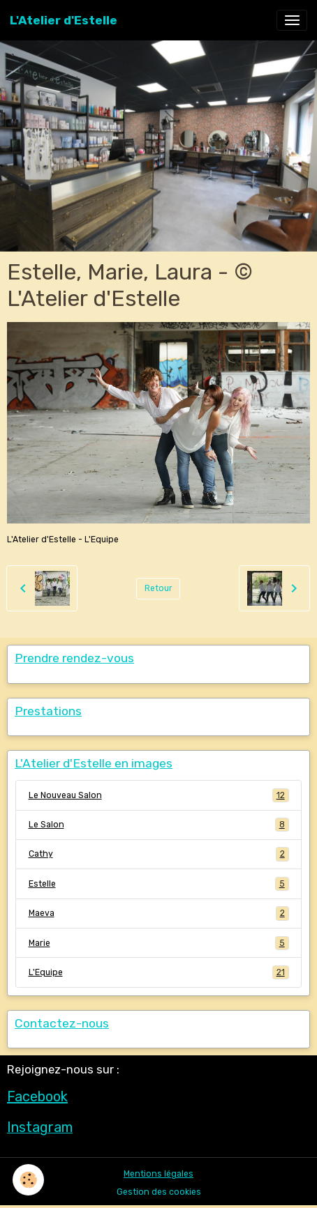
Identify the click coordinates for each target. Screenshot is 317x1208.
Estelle (159, 884)
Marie (159, 943)
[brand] (63, 20)
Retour (158, 588)
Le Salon (159, 825)
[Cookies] (28, 1179)
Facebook (37, 1096)
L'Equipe (159, 972)
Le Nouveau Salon (159, 795)
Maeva (159, 913)
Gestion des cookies (159, 1192)
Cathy (159, 854)
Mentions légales (158, 1174)
